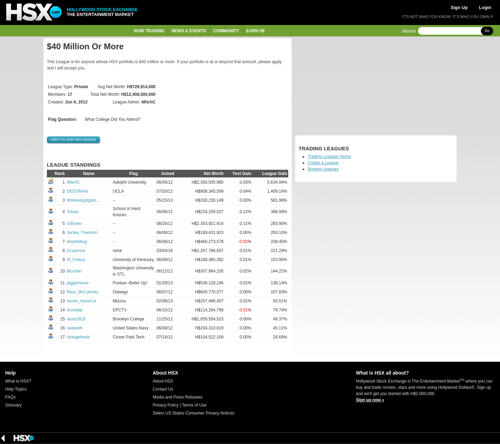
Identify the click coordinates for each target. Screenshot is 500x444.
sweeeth (75, 328)
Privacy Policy (166, 405)
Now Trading (149, 30)
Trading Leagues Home (329, 156)
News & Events (189, 30)
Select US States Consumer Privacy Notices (193, 413)
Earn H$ (255, 30)
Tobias (73, 211)
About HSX (163, 381)
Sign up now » (370, 399)
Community (226, 30)
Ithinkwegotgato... (83, 200)
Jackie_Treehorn (82, 232)
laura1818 (76, 319)
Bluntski (74, 271)
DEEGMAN (77, 191)
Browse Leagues (323, 169)
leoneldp (75, 310)
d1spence (76, 250)
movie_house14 (82, 301)
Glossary (13, 405)
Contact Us (163, 389)
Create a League (323, 162)
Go (487, 31)
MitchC (73, 182)
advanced (409, 30)
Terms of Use (194, 405)
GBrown (74, 223)
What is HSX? (18, 381)
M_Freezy (76, 259)
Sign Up (459, 7)
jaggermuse (78, 282)
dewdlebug (77, 241)
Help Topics (16, 389)
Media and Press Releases (177, 397)
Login (485, 7)
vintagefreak (78, 337)
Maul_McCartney (83, 292)
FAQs (10, 397)
